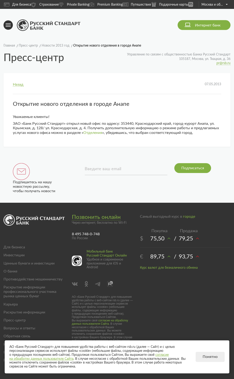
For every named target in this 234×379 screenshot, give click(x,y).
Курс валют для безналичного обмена (169, 267)
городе (189, 216)
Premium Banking (106, 4)
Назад (18, 84)
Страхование (45, 4)
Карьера (11, 304)
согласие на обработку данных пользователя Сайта (100, 322)
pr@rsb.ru (223, 63)
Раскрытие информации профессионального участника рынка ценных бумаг (30, 291)
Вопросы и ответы (19, 328)
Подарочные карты (169, 4)
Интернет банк (207, 25)
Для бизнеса (17, 4)
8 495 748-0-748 (86, 234)
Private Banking (74, 4)
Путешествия (137, 4)
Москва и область (214, 4)
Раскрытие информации (24, 312)
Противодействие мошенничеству (33, 279)
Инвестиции (14, 255)
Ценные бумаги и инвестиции (29, 263)
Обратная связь (17, 336)
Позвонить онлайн (96, 217)
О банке (10, 271)
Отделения (92, 133)
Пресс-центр (15, 320)
